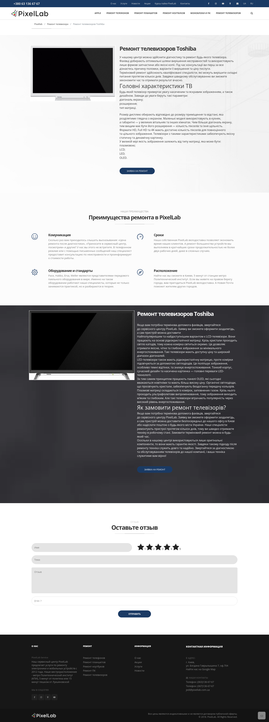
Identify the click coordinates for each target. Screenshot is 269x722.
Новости (135, 3)
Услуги (123, 3)
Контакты (185, 3)
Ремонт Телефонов (117, 13)
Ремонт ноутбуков (93, 666)
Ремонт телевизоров (95, 675)
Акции (147, 3)
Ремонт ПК (89, 670)
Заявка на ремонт (154, 494)
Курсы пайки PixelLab (165, 3)
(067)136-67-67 (205, 686)
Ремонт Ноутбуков (174, 13)
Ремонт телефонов (94, 658)
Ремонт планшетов (94, 662)
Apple (98, 13)
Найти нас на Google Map (200, 669)
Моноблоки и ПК (200, 13)
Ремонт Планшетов (145, 13)
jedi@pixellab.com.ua (198, 689)
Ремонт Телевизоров (228, 13)
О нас (113, 3)
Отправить (134, 613)
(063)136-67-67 (205, 682)
